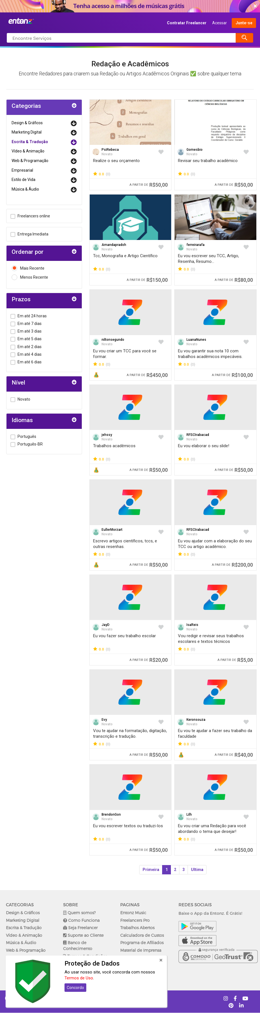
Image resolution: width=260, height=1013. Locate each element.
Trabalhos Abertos (137, 927)
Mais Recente (28, 268)
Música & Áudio (25, 189)
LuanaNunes (196, 340)
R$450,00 (147, 375)
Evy (104, 720)
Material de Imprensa (140, 950)
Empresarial (22, 170)
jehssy (107, 435)
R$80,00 (234, 280)
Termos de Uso (79, 978)
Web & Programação (30, 160)
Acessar (219, 23)
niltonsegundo (113, 340)
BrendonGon (111, 814)
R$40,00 (234, 755)
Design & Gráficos (27, 123)
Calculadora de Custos (142, 935)
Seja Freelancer (80, 927)
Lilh (189, 814)
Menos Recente (30, 277)
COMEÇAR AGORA (128, 6)
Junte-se (244, 23)
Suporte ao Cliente (83, 935)
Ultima (197, 869)
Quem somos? (79, 912)
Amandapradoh (114, 245)
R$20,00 (149, 660)
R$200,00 (232, 565)
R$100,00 (232, 375)
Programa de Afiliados (142, 942)
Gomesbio (194, 150)
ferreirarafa (195, 245)
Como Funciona (81, 920)
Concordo (75, 987)
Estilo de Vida (23, 179)
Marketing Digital (27, 132)
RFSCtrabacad (197, 435)
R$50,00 (149, 185)
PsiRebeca (110, 150)
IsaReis (192, 625)
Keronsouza (195, 720)
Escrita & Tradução (30, 141)
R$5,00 (235, 660)
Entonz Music (133, 912)
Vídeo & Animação (28, 151)
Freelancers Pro (135, 920)
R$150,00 (147, 280)
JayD (105, 625)
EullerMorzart (112, 530)
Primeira (151, 869)
